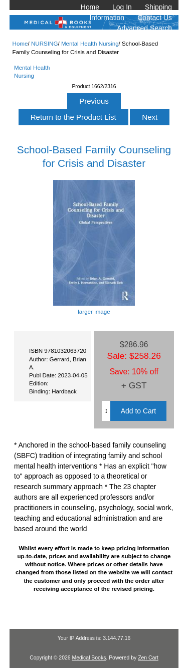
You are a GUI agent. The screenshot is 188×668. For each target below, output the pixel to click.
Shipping (158, 7)
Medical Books (89, 657)
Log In (122, 7)
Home (90, 7)
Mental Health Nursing (90, 43)
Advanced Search (144, 28)
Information (107, 18)
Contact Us (154, 18)
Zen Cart (148, 657)
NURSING (44, 43)
